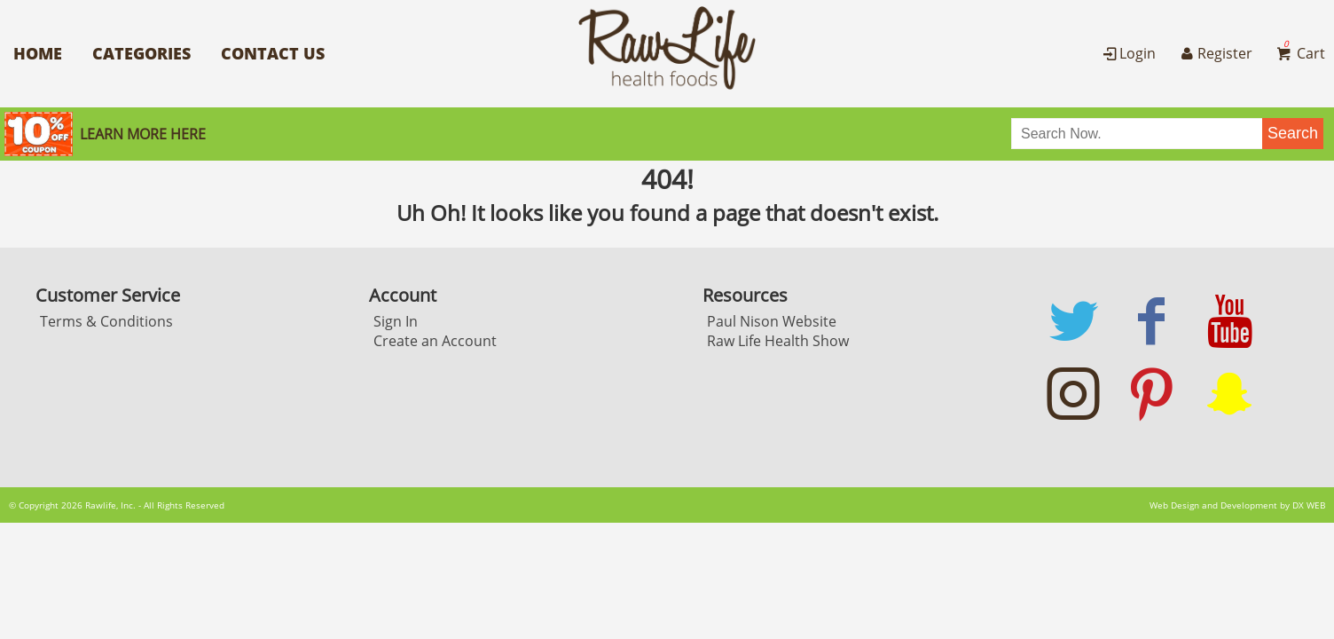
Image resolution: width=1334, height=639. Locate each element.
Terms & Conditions (106, 321)
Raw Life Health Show (778, 341)
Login (1128, 53)
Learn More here (143, 134)
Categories (141, 53)
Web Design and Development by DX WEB (1237, 505)
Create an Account (435, 341)
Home (37, 53)
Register (1214, 53)
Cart (1299, 53)
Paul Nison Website (771, 321)
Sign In (395, 321)
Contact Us (273, 53)
